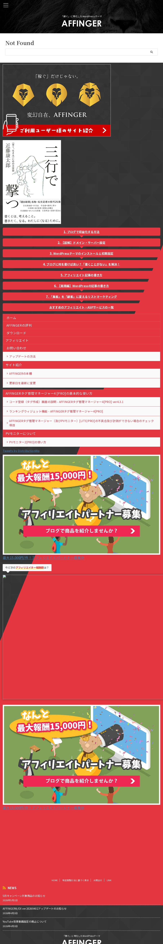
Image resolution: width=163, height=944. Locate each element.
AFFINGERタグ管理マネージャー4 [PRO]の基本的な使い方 (49, 394)
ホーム (11, 317)
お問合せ (97, 873)
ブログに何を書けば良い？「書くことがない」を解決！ (83, 264)
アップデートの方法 (22, 357)
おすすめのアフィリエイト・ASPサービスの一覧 (81, 307)
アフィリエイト (17, 340)
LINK (109, 873)
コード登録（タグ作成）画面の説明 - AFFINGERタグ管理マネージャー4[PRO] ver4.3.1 (66, 403)
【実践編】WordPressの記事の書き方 (83, 286)
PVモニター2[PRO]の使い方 (27, 445)
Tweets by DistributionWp (21, 454)
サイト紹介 (14, 365)
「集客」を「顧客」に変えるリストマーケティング (83, 296)
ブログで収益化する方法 (83, 232)
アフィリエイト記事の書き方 (83, 275)
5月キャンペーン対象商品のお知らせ (24, 889)
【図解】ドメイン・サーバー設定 (83, 242)
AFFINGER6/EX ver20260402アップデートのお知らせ (34, 901)
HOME (55, 873)
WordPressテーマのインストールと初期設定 (83, 253)
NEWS (12, 881)
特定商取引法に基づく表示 (75, 873)
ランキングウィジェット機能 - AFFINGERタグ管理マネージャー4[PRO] (56, 413)
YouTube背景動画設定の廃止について (25, 914)
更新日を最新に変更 (22, 384)
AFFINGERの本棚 (20, 374)
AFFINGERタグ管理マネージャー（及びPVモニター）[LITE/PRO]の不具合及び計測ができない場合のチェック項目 (81, 425)
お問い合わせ (16, 348)
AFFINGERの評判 (19, 325)
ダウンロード (16, 333)
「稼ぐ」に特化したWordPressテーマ (81, 928)
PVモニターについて (21, 436)
